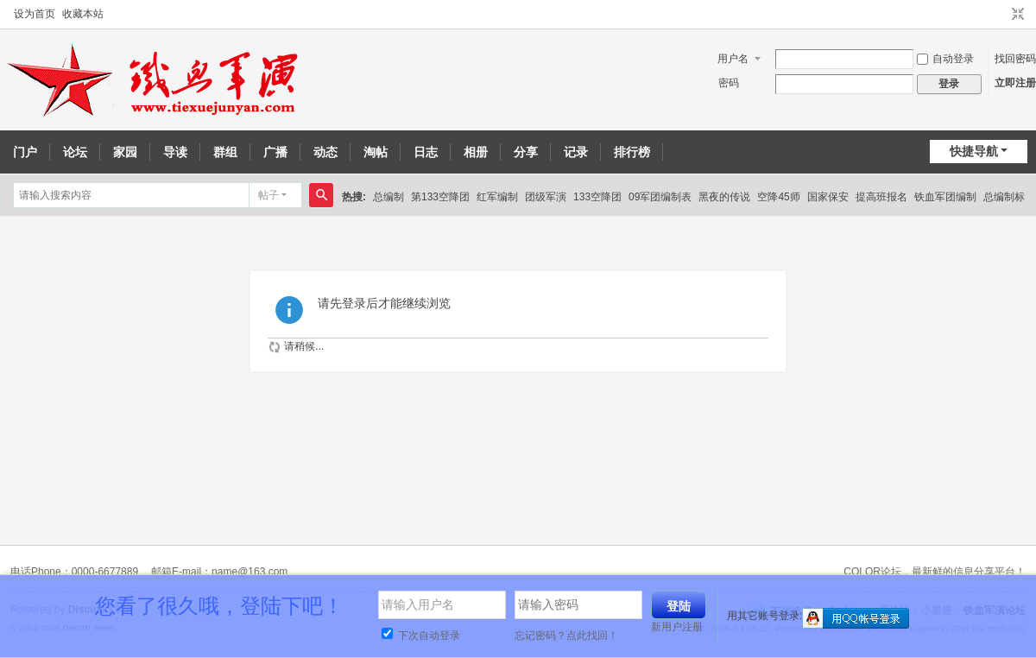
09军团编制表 (660, 197)
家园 (125, 152)
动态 (325, 152)
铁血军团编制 (945, 197)
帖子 (268, 195)
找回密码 (1015, 59)
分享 (526, 152)
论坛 (75, 152)
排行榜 (632, 152)
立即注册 (1015, 83)
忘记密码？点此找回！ (566, 636)
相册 (476, 152)
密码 (728, 83)
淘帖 (375, 152)
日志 (426, 152)
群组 (225, 152)
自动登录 (945, 59)
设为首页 (34, 14)
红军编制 (497, 197)
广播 (275, 152)
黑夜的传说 (724, 197)
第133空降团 (440, 197)
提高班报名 (881, 197)
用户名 (733, 59)
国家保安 (828, 197)
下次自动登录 (421, 636)
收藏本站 (83, 14)
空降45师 (778, 197)
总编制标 (1004, 197)
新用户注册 (677, 627)
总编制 (388, 197)
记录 (576, 152)
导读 (175, 152)
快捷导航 (974, 151)
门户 (25, 152)
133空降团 (597, 197)
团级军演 (545, 197)
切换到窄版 (1018, 14)
